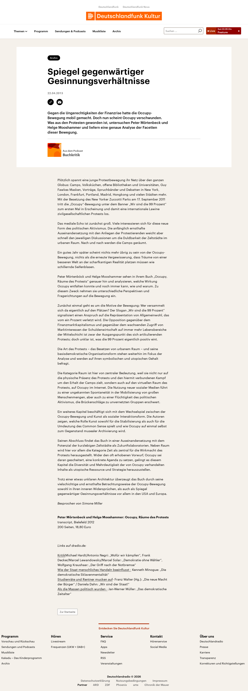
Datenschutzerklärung (95, 680)
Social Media (158, 646)
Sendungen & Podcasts (70, 31)
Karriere (205, 652)
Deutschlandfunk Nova (136, 6)
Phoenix (121, 684)
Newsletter (108, 652)
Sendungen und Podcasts (18, 646)
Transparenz (208, 657)
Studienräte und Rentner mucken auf (85, 579)
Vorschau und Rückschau (18, 641)
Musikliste (99, 31)
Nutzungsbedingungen (131, 680)
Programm (41, 31)
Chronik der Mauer (156, 684)
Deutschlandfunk (109, 6)
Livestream (58, 641)
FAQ (103, 641)
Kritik (61, 555)
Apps (104, 646)
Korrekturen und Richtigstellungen (222, 663)
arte (135, 684)
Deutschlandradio (211, 641)
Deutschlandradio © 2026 (124, 676)
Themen (19, 31)
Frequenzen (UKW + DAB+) (68, 646)
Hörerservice (158, 641)
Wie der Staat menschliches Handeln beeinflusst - (94, 570)
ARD (96, 684)
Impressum (160, 680)
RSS (103, 657)
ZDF (107, 684)
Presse (204, 646)
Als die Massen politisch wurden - (82, 589)
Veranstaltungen (111, 663)
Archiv (116, 31)
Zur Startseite (67, 611)
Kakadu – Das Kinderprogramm (21, 657)
